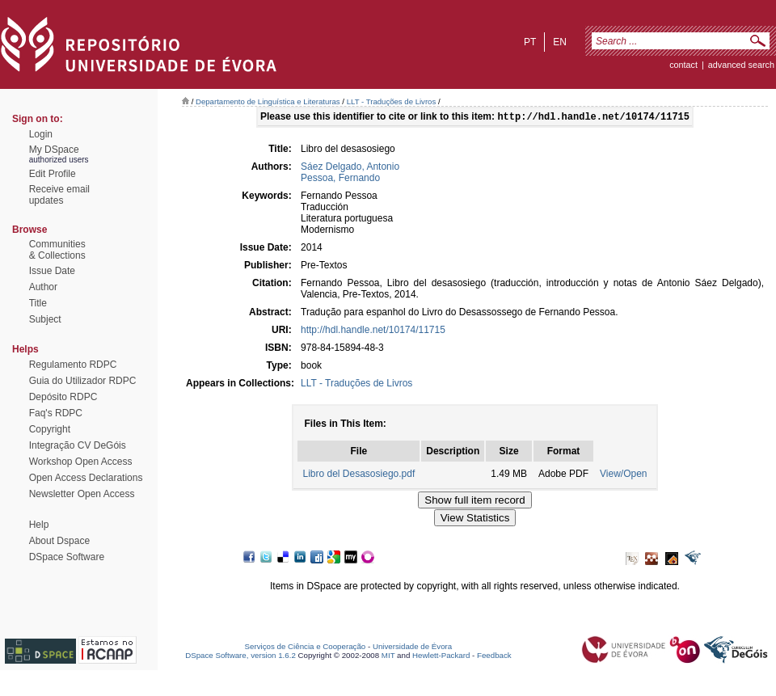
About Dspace (59, 540)
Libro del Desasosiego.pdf (358, 475)
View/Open (623, 475)
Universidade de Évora (412, 647)
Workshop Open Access (81, 461)
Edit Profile (52, 173)
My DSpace (54, 149)
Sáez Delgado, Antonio (350, 168)
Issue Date (52, 270)
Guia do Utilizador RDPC (83, 380)
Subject (45, 319)
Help (39, 524)
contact (683, 65)
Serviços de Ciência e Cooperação (305, 647)
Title (38, 303)
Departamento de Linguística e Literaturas (268, 101)
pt (530, 42)
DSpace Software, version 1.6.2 (240, 656)
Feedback (494, 656)
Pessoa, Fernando (340, 179)
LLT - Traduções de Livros (391, 101)
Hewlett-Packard (441, 656)
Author (43, 287)
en (560, 42)
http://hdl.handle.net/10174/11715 (373, 331)
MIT (388, 656)
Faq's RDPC (55, 413)
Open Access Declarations (86, 477)
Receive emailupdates (59, 194)
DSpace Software (66, 557)
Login (41, 134)
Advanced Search (741, 65)
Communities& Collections (57, 249)
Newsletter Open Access (82, 494)
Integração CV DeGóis (77, 445)
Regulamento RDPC (73, 364)
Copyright (49, 429)
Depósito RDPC (63, 397)
